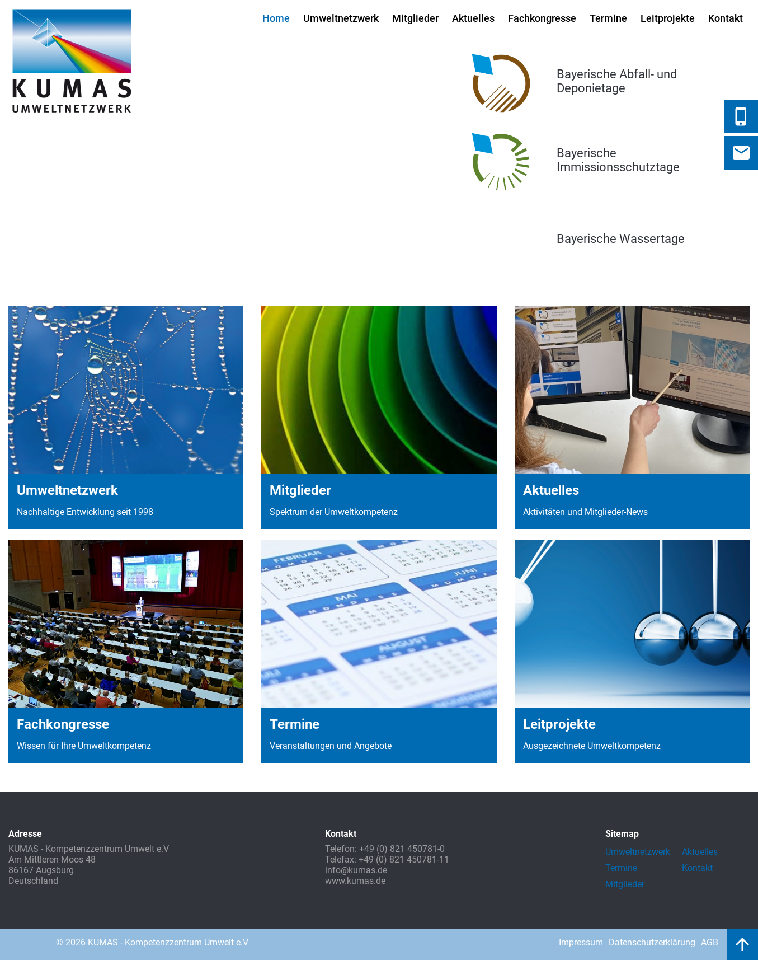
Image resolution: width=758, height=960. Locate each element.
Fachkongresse (542, 18)
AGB (709, 942)
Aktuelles (473, 18)
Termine (608, 18)
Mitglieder (415, 18)
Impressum (581, 942)
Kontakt (725, 18)
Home (276, 18)
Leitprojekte (668, 18)
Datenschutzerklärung (652, 942)
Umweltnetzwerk (341, 18)
